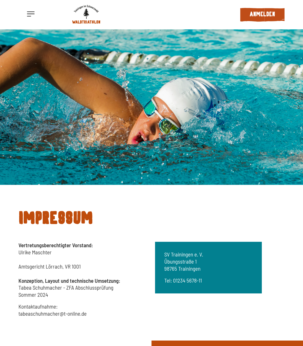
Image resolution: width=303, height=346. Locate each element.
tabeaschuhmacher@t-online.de (52, 313)
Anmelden (262, 14)
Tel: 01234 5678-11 (183, 280)
